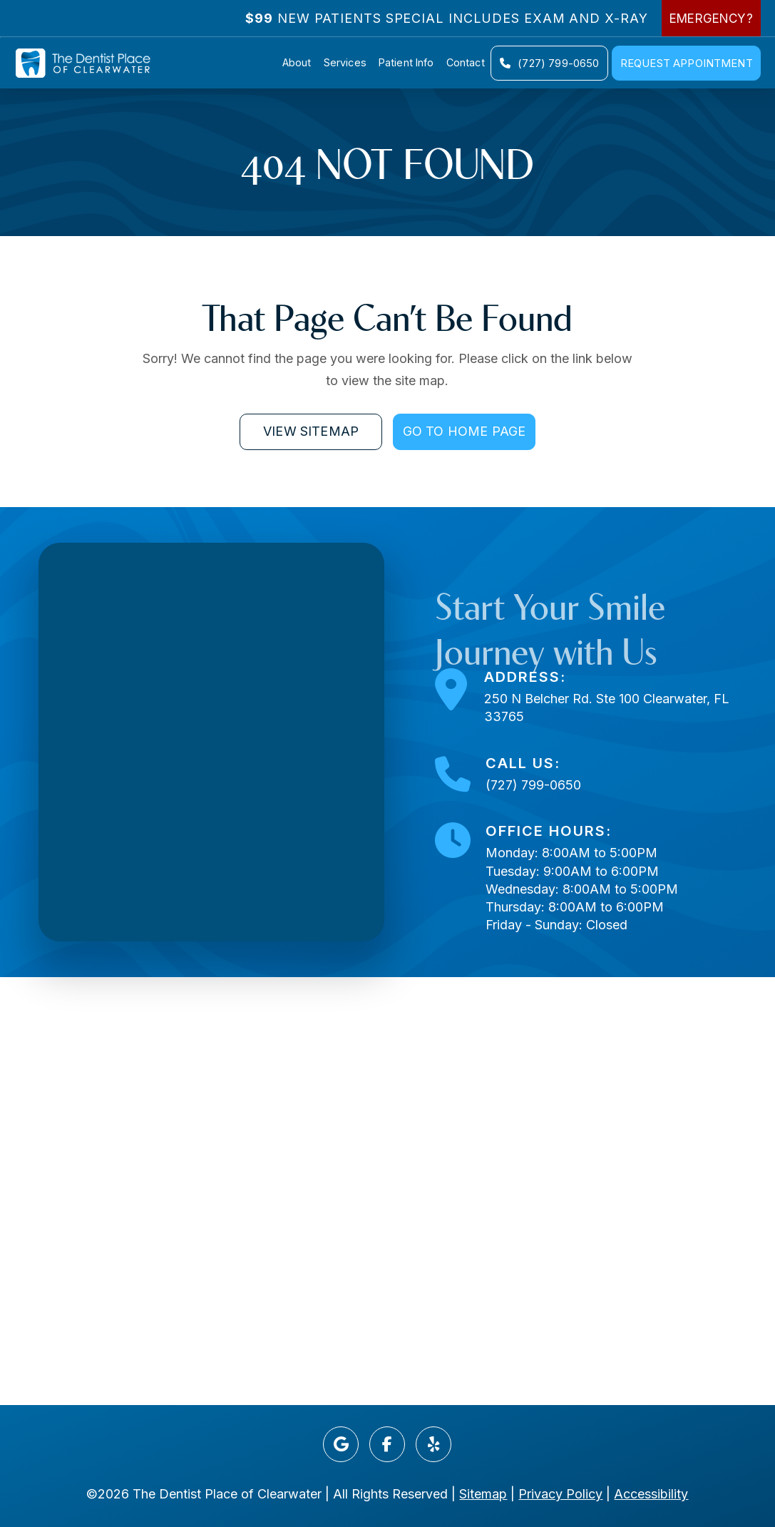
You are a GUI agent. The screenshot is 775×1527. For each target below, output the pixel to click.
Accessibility (651, 1493)
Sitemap (483, 1493)
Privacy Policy (560, 1493)
